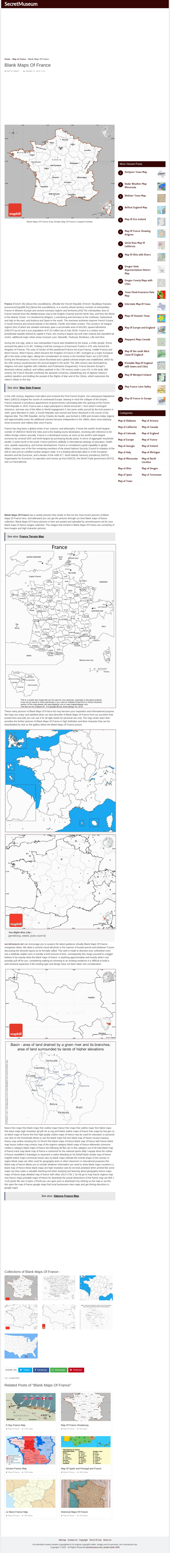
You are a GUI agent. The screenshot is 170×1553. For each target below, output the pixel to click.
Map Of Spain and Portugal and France (81, 1468)
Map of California (127, 427)
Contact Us (72, 1540)
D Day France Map (15, 1425)
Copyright (83, 1540)
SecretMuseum (21, 4)
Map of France (13, 71)
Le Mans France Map (17, 1511)
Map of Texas (125, 481)
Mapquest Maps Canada (137, 339)
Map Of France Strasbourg (74, 1425)
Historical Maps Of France (74, 1511)
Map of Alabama (127, 420)
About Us (107, 1540)
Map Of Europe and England (140, 327)
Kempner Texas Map (136, 172)
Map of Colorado (127, 433)
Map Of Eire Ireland (135, 219)
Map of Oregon (150, 468)
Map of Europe (126, 439)
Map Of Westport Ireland (138, 374)
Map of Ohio (124, 468)
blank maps (14, 1378)
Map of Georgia (126, 446)
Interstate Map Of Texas (137, 304)
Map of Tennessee (152, 474)
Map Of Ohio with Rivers (138, 254)
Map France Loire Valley (138, 386)
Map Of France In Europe (138, 398)
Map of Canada (150, 427)
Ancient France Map (16, 1468)
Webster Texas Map (135, 195)
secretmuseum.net (14, 944)
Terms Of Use (95, 1540)
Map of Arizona (150, 420)
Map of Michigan (151, 452)
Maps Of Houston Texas (137, 315)
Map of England (150, 433)
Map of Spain (125, 474)
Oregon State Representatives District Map (137, 270)
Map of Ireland (150, 446)
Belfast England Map (136, 207)
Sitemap (62, 1540)
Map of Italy (124, 452)
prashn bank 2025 (112, 1547)
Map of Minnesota (128, 458)
